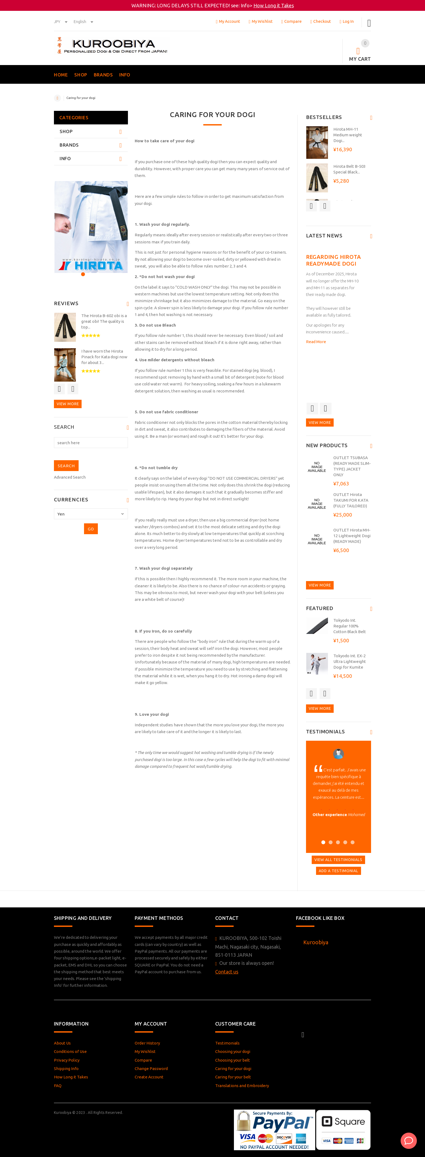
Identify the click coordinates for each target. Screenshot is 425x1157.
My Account (228, 21)
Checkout (320, 21)
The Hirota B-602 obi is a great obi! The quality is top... (104, 321)
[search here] (91, 442)
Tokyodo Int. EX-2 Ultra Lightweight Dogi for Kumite (349, 661)
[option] (91, 227)
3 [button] (97, 274)
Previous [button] (59, 388)
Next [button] (72, 388)
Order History (147, 1043)
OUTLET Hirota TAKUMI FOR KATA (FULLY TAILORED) (350, 500)
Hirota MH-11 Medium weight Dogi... (347, 135)
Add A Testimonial (338, 871)
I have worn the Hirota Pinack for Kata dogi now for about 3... (104, 357)
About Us (62, 1043)
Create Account (149, 1077)
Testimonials (227, 1043)
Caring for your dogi (233, 1068)
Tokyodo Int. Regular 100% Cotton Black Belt (349, 626)
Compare (291, 21)
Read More (316, 341)
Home (57, 98)
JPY (61, 21)
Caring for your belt (233, 1077)
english (83, 21)
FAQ (58, 1085)
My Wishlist (261, 21)
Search (64, 427)
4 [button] (344, 842)
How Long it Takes (273, 5)
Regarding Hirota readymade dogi (333, 260)
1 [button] (82, 274)
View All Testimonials (338, 860)
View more (68, 404)
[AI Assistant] (409, 1141)
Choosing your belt (232, 1060)
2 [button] (90, 274)
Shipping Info (66, 1068)
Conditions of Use (70, 1051)
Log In (347, 21)
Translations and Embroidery (242, 1085)
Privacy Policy (66, 1060)
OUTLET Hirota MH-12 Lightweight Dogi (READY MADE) (352, 536)
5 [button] (352, 842)
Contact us (226, 971)
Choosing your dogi (232, 1051)
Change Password (151, 1068)
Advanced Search (70, 477)
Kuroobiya (315, 942)
